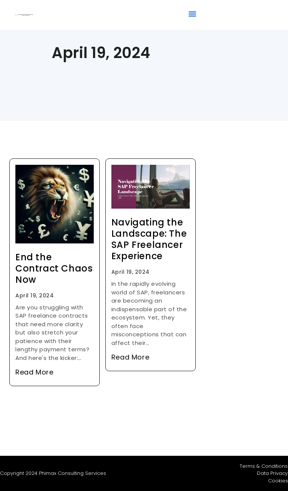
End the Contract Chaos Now (54, 268)
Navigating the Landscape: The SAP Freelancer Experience (149, 239)
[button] (192, 13)
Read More (34, 372)
